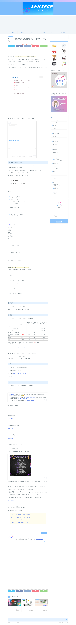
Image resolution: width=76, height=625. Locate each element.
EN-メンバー (10, 36)
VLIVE (54, 171)
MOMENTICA (55, 168)
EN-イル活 (55, 122)
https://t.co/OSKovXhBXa (30, 397)
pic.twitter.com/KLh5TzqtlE (23, 398)
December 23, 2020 (30, 400)
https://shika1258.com (16, 542)
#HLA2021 (12, 394)
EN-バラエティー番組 (58, 160)
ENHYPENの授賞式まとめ (20, 93)
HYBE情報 (56, 184)
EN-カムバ (55, 125)
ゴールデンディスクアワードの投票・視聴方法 (20, 517)
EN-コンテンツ (56, 158)
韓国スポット (56, 187)
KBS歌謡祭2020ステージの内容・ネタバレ (19, 522)
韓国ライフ (55, 182)
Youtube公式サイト (11, 438)
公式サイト (17, 89)
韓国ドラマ (56, 188)
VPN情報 (55, 178)
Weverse (54, 174)
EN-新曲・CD (55, 152)
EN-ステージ (56, 159)
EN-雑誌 (54, 166)
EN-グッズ (55, 128)
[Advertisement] (38, 23)
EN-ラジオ (55, 144)
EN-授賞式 (55, 149)
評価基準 (17, 85)
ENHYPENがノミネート (19, 82)
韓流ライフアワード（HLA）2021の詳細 (22, 80)
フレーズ (55, 192)
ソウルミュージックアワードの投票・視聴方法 (20, 515)
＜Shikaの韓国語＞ (39, 539)
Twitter (15, 478)
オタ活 (54, 176)
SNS (16, 91)
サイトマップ (18, 622)
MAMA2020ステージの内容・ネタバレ (18, 520)
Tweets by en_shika (53, 227)
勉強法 (55, 193)
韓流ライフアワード (12, 500)
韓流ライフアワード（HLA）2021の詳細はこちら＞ (18, 347)
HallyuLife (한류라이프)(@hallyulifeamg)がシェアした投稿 (22, 156)
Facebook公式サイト (12, 409)
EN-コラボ (55, 130)
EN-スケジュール (56, 133)
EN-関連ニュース (56, 163)
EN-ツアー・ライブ (56, 136)
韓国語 (54, 191)
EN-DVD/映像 (55, 120)
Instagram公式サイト (12, 428)
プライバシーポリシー (11, 622)
